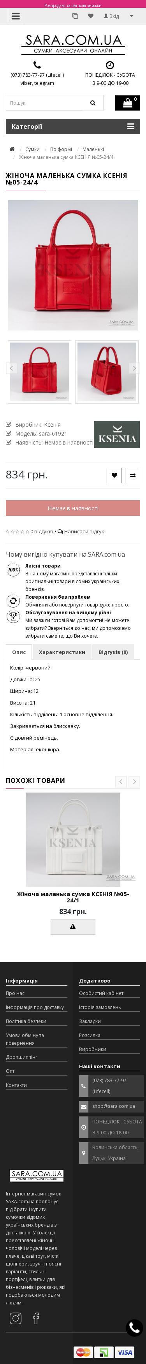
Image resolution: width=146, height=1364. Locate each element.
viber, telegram (37, 83)
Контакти (16, 1085)
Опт (10, 1071)
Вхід (111, 16)
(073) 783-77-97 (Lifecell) (37, 75)
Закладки (90, 1021)
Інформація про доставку (35, 1007)
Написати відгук (84, 531)
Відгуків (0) (113, 652)
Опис (19, 652)
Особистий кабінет (101, 993)
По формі (61, 149)
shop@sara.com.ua (113, 1106)
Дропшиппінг (21, 1057)
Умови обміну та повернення (25, 1039)
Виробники (92, 1049)
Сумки (32, 149)
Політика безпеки (26, 1021)
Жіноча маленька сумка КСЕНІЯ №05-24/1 (73, 897)
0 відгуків (41, 531)
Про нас (15, 993)
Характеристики (62, 652)
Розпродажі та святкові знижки (73, 5)
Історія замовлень (100, 1007)
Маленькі (93, 149)
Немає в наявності (73, 508)
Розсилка (89, 1035)
